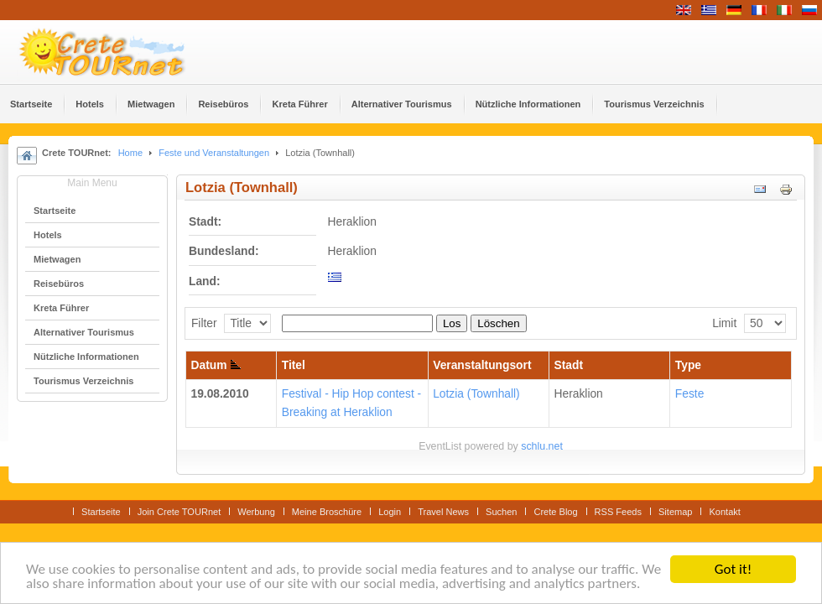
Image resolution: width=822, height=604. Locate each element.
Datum (216, 365)
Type (688, 365)
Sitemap (675, 512)
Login (389, 512)
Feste (690, 394)
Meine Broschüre (327, 512)
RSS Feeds (618, 512)
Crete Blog (555, 512)
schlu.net (542, 446)
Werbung (256, 512)
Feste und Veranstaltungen (214, 153)
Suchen (501, 512)
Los (452, 323)
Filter (204, 323)
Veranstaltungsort (482, 365)
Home (130, 153)
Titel (293, 365)
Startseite (101, 512)
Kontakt (724, 512)
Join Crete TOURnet (179, 512)
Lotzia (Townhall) (476, 394)
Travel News (443, 512)
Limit (724, 323)
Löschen (498, 323)
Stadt (569, 365)
